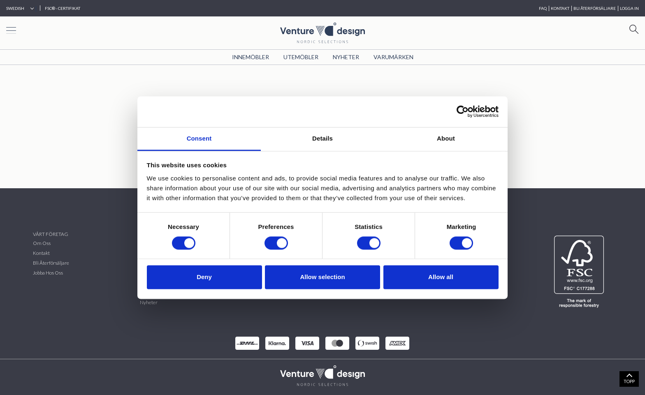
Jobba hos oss (48, 273)
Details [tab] (322, 138)
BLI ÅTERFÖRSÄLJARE (594, 8)
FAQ (543, 8)
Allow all (440, 277)
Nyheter (346, 56)
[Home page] (322, 32)
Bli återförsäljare (51, 263)
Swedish (15, 8)
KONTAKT (560, 8)
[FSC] (580, 272)
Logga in (629, 8)
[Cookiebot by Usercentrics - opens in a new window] (463, 111)
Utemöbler (300, 56)
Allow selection (322, 277)
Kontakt (41, 253)
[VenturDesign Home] (322, 375)
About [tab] (446, 138)
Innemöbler (250, 56)
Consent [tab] (199, 138)
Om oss (42, 243)
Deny (204, 277)
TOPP (629, 381)
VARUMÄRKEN (393, 56)
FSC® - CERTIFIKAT (62, 8)
